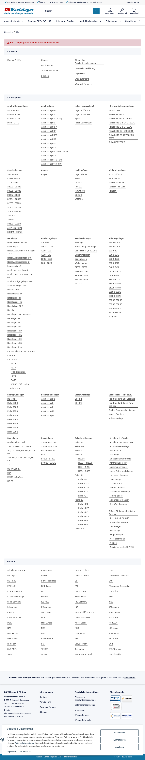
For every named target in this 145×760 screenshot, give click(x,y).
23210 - (78, 284)
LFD (43, 617)
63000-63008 (115, 300)
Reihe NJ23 (83, 487)
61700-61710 (114, 279)
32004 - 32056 (14, 199)
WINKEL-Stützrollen (20, 384)
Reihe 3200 (12, 423)
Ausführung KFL (48, 114)
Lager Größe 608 (82, 110)
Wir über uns (47, 65)
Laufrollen (12, 355)
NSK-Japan (80, 633)
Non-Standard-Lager (119, 500)
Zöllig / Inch (114, 316)
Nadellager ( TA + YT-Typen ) (19, 314)
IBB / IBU (45, 602)
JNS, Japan (46, 612)
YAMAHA (79, 199)
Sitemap (45, 76)
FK (42, 591)
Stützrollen (12, 359)
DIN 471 (78, 399)
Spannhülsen (81, 259)
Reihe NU (79, 500)
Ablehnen (119, 747)
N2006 (81, 459)
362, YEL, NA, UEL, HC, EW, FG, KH (20, 459)
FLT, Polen (113, 591)
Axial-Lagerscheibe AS (17, 270)
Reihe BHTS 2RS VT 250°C (120, 127)
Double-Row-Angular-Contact (122, 410)
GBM (111, 596)
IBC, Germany (81, 602)
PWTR (13, 380)
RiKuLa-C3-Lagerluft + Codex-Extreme (122, 513)
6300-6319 (114, 263)
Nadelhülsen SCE (15, 306)
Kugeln (44, 174)
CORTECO (11, 581)
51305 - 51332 (13, 118)
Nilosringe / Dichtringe (120, 492)
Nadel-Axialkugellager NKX (19, 258)
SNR (111, 644)
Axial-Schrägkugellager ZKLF (20, 281)
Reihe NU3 (83, 520)
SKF (43, 644)
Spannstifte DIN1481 (119, 522)
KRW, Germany (14, 617)
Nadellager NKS (14, 343)
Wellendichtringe (117, 539)
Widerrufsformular (83, 84)
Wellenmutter (81, 263)
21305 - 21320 (81, 267)
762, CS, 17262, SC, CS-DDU (19, 446)
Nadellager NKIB (14, 335)
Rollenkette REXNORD (119, 518)
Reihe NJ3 (83, 492)
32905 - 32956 (14, 211)
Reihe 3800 (12, 432)
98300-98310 (115, 312)
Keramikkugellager (118, 463)
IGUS (111, 602)
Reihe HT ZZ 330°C (117, 142)
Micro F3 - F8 (13, 123)
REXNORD (113, 638)
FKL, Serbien (80, 591)
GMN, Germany (14, 602)
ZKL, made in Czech (83, 654)
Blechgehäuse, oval (16, 442)
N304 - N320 (84, 471)
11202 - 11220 (47, 246)
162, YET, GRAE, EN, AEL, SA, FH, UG (21, 452)
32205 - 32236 (14, 203)
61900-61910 (115, 288)
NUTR (13, 376)
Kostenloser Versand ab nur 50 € (19, 2)
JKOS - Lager (13, 182)
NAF (9, 628)
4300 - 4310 (114, 246)
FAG (76, 586)
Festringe (79, 242)
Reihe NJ (79, 475)
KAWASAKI (80, 191)
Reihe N (78, 455)
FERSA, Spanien (14, 591)
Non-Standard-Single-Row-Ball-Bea (121, 404)
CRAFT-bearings (48, 581)
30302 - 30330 (14, 191)
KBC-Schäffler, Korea (84, 612)
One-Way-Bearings (118, 504)
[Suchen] (68, 11)
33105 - (10, 220)
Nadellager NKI (14, 327)
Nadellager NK (13, 322)
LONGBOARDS (116, 483)
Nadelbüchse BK (14, 294)
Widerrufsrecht (82, 79)
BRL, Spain (12, 575)
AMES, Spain (47, 570)
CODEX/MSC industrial (119, 575)
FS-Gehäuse (80, 596)
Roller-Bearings (116, 418)
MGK (9, 623)
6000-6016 (114, 255)
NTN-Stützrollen (18, 372)
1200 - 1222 (46, 251)
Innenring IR (12, 246)
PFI (76, 638)
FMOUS (44, 596)
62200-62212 (115, 292)
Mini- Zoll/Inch (115, 174)
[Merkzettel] (122, 11)
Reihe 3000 (12, 419)
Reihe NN (79, 442)
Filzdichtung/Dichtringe (85, 246)
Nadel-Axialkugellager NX (18, 262)
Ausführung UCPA (49, 135)
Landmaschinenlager (119, 475)
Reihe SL (79, 450)
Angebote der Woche (119, 438)
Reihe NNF (79, 446)
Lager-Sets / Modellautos (121, 471)
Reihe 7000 (12, 407)
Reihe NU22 (83, 508)
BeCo (111, 570)
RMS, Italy (11, 644)
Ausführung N (47, 415)
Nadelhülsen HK (14, 302)
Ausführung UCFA (49, 127)
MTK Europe (46, 623)
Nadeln (10, 310)
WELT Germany (115, 649)
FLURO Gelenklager (16, 596)
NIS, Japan (114, 628)
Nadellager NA (13, 318)
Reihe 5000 (12, 403)
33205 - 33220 (14, 224)
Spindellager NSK (49, 446)
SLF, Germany (81, 644)
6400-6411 (114, 267)
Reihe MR (113, 191)
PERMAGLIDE (47, 638)
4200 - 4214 (114, 242)
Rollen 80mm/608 (83, 123)
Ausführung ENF (48, 110)
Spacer (78, 118)
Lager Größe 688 (82, 114)
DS (76, 581)
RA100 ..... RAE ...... (15, 477)
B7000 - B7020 (48, 459)
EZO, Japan (46, 586)
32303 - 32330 (14, 207)
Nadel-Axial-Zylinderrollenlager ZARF (21, 252)
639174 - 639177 (14, 232)
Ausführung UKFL (49, 156)
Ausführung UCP (48, 131)
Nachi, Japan (81, 623)
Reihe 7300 (12, 415)
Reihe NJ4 (83, 496)
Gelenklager (115, 455)
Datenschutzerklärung (85, 68)
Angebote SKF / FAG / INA (121, 442)
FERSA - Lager (14, 178)
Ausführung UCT (48, 139)
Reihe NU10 (83, 504)
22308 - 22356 (81, 275)
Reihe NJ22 (83, 483)
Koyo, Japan (114, 612)
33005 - (11, 215)
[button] (110, 11)
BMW (77, 178)
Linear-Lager (116, 479)
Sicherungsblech (82, 255)
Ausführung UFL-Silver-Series (54, 151)
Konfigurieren (119, 740)
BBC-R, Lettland (82, 570)
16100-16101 (114, 275)
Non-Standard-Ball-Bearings (122, 399)
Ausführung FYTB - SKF (51, 160)
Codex (44, 575)
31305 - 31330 (13, 195)
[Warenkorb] (134, 11)
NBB (43, 628)
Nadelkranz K (13, 289)
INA (76, 607)
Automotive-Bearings (119, 446)
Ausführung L (47, 407)
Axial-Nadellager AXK (17, 285)
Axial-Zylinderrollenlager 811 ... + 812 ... (21, 276)
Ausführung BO (48, 399)
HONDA (78, 187)
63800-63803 (115, 304)
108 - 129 (45, 242)
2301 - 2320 (46, 263)
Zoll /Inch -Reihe (14, 228)
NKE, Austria (13, 633)
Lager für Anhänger (118, 467)
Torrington (79, 649)
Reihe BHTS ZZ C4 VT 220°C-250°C (122, 136)
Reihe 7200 (12, 411)
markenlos (113, 617)
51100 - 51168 (13, 110)
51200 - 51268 (13, 114)
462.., (9, 465)
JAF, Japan (114, 607)
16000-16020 (115, 271)
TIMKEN (44, 649)
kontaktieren (130, 678)
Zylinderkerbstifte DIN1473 (122, 547)
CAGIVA (78, 182)
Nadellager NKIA (14, 331)
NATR (13, 364)
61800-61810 (115, 284)
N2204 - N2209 (85, 463)
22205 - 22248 (81, 271)
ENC (111, 581)
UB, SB (10, 481)
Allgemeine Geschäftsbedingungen (85, 62)
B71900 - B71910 (48, 463)
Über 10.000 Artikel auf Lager (50, 2)
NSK (43, 633)
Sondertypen (13, 174)
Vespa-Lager (115, 530)
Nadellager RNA (14, 347)
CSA (9, 473)
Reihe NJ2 (83, 479)
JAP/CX (10, 612)
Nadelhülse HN (14, 298)
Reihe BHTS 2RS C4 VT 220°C (122, 123)
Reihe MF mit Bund (117, 187)
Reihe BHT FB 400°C (118, 114)
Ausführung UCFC (49, 143)
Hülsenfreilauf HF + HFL (18, 242)
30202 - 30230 (14, 187)
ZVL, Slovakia (115, 654)
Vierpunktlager (116, 535)
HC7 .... (44, 455)
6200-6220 (114, 259)
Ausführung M (47, 411)
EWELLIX (11, 586)
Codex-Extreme (82, 575)
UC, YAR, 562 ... (13, 469)
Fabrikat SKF (114, 110)
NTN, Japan (114, 633)
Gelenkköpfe (115, 450)
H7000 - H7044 (48, 450)
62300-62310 (115, 296)
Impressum (80, 74)
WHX (9, 654)
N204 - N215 (83, 467)
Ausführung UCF (48, 123)
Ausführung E (47, 403)
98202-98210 (115, 308)
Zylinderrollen (13, 388)
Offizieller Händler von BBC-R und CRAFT (84, 2)
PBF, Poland (12, 638)
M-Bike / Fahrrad (117, 487)
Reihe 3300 (12, 428)
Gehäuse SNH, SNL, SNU (86, 251)
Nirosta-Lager (116, 496)
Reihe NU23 (83, 516)
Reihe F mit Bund (116, 182)
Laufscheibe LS (14, 266)
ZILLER (44, 654)
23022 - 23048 (82, 279)
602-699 (113, 251)
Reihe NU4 (83, 524)
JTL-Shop (128, 757)
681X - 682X (114, 178)
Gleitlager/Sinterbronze (120, 459)
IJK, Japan (12, 607)
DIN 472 (78, 403)
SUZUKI (78, 195)
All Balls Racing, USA (16, 570)
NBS (77, 628)
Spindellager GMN (49, 442)
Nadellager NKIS (14, 339)
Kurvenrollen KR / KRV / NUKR (21, 351)
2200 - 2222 (46, 259)
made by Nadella (82, 617)
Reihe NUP (79, 529)
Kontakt (44, 60)
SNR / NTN (12, 649)
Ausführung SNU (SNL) (51, 118)
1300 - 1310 (46, 255)
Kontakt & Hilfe (133, 2)
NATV (13, 368)
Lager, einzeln (81, 174)
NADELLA (113, 623)
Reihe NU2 (83, 512)
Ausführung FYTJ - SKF (51, 164)
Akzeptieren (119, 732)
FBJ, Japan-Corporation (120, 586)
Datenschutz (25, 751)
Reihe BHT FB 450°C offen (120, 118)
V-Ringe (113, 543)
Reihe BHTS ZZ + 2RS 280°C (121, 131)
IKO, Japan (46, 607)
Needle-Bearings (116, 414)
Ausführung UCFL (49, 147)
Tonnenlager (115, 526)
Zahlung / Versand (49, 71)
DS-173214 (12, 399)
